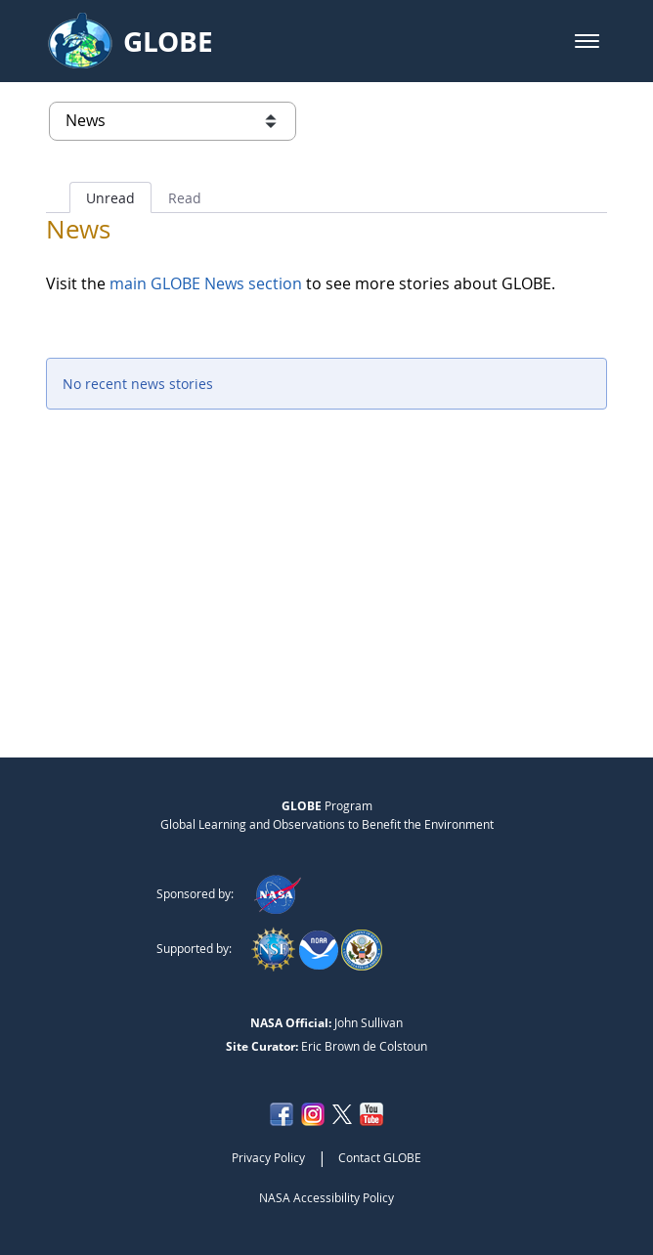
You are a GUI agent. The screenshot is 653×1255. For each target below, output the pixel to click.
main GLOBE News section (204, 283)
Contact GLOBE (379, 1157)
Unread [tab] (110, 198)
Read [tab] (184, 198)
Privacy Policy (268, 1157)
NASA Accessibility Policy (326, 1197)
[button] (587, 41)
